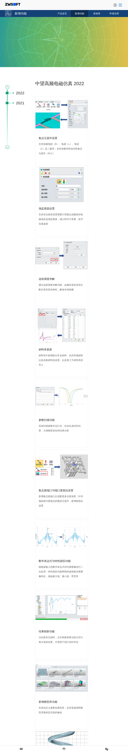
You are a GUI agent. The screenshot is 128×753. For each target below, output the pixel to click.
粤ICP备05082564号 (112, 729)
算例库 (96, 13)
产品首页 (62, 13)
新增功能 (79, 13)
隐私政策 (70, 737)
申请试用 (114, 13)
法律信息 (57, 737)
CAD (72, 729)
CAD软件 (79, 729)
